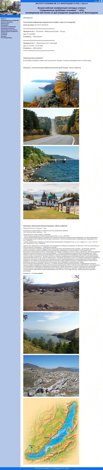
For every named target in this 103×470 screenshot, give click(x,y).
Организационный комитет (9, 30)
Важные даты (5, 23)
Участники (4, 34)
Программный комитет (8, 28)
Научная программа (7, 22)
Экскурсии (4, 33)
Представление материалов (9, 31)
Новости (3, 19)
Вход (96, 1)
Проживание (4, 25)
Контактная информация (8, 26)
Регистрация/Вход (6, 37)
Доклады (3, 36)
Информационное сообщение (10, 20)
